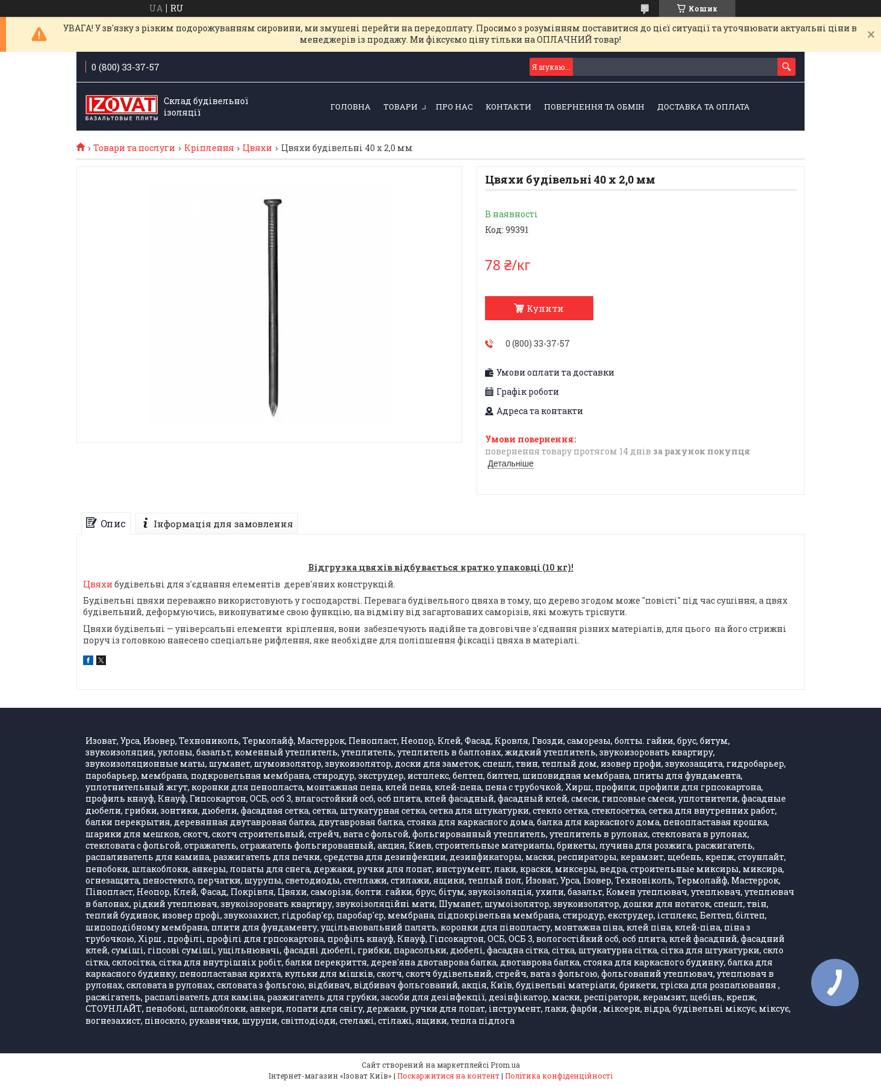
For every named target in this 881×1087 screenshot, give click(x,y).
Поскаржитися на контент (448, 1075)
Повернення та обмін (594, 106)
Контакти (508, 106)
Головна (350, 106)
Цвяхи (257, 148)
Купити (545, 308)
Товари (400, 106)
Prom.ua (505, 1065)
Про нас (454, 106)
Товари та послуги (134, 148)
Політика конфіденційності (559, 1075)
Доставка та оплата (703, 106)
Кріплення (209, 148)
